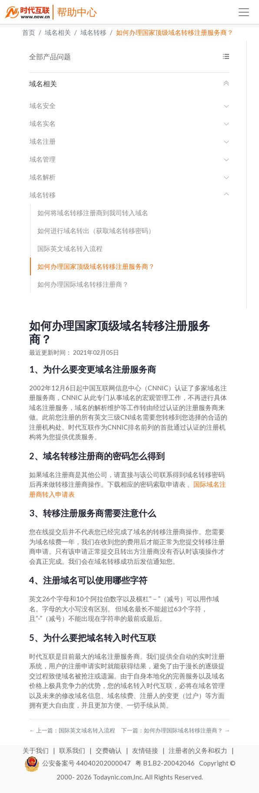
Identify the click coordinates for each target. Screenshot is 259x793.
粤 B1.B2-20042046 (165, 763)
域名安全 (129, 105)
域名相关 (58, 32)
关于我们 (36, 750)
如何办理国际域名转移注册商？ (83, 284)
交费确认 (109, 750)
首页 (28, 32)
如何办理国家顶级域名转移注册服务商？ (174, 32)
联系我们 (72, 750)
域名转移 (93, 32)
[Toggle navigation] (244, 12)
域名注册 (129, 141)
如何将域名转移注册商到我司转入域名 (92, 213)
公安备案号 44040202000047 (78, 763)
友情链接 (145, 750)
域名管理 (129, 159)
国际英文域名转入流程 (70, 248)
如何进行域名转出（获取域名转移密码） (96, 230)
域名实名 (129, 123)
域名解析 (129, 177)
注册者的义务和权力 (199, 750)
